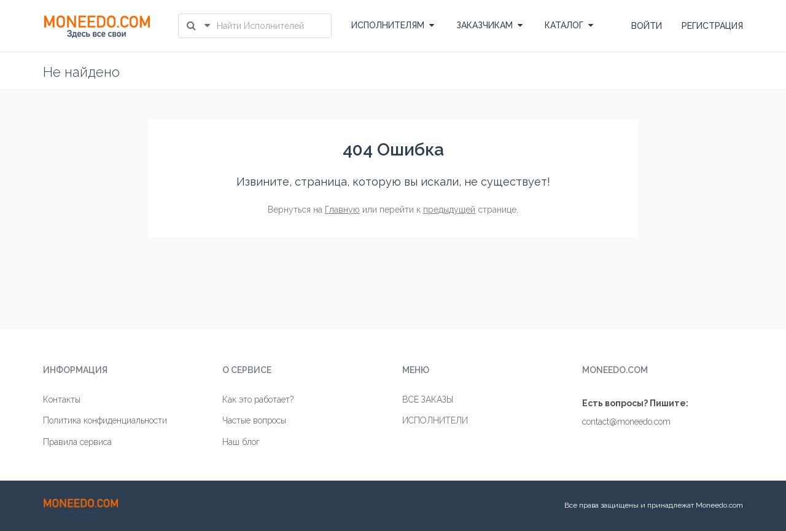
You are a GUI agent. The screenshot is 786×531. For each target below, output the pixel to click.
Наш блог (241, 442)
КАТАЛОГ (569, 25)
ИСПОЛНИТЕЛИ (435, 420)
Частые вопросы (254, 420)
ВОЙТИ (646, 26)
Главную (342, 209)
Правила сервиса (77, 442)
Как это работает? (258, 399)
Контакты (61, 399)
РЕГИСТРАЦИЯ (712, 26)
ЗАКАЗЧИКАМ (489, 25)
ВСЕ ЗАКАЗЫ (427, 399)
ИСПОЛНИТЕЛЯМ (392, 25)
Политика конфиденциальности (105, 420)
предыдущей (449, 209)
